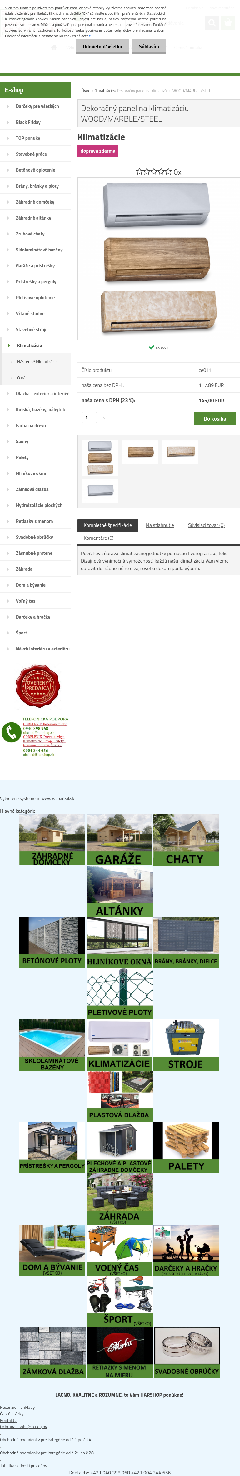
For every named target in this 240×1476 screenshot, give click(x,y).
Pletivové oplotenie (35, 297)
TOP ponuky (28, 138)
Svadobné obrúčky (34, 537)
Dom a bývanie (31, 585)
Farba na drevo (31, 425)
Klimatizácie (29, 345)
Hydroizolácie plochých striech (39, 507)
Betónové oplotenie (35, 170)
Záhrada (24, 569)
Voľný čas (26, 600)
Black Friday (28, 122)
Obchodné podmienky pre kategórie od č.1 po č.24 (45, 1439)
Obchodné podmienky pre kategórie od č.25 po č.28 (47, 1452)
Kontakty (8, 1420)
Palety (22, 457)
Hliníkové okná (31, 473)
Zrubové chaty (30, 233)
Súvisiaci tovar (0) (206, 525)
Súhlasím (148, 46)
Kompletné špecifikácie (108, 525)
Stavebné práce (31, 154)
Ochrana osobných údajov (23, 1426)
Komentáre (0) (98, 538)
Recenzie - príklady (17, 1407)
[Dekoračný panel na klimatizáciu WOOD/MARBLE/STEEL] (159, 180)
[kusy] (89, 417)
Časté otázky (11, 1413)
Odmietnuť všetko (100, 46)
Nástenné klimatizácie (37, 361)
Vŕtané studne (30, 313)
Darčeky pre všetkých (37, 106)
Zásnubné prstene (34, 553)
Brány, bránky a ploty (37, 186)
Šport (21, 632)
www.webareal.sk (58, 798)
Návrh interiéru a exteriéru (43, 648)
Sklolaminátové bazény (39, 249)
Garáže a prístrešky (35, 265)
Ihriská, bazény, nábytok (40, 409)
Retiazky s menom (34, 521)
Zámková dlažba (32, 489)
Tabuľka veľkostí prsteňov (23, 1465)
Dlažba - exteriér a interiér (42, 393)
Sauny (22, 441)
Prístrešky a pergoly (36, 281)
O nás (22, 377)
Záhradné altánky (33, 217)
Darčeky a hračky (33, 616)
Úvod (86, 91)
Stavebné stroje (32, 329)
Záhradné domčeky (35, 201)
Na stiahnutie (160, 525)
